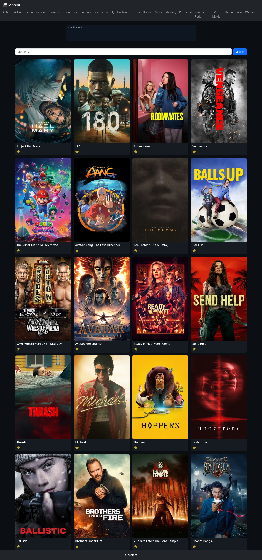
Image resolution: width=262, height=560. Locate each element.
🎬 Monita (11, 5)
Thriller (229, 12)
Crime (66, 12)
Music (159, 12)
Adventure (21, 12)
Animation (38, 12)
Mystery (170, 12)
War (239, 12)
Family (110, 12)
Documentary (82, 12)
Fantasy (122, 12)
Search (239, 52)
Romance (185, 12)
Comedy (53, 12)
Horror (147, 12)
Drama (98, 12)
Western (250, 12)
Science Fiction (199, 14)
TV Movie (216, 14)
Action (7, 12)
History (135, 12)
